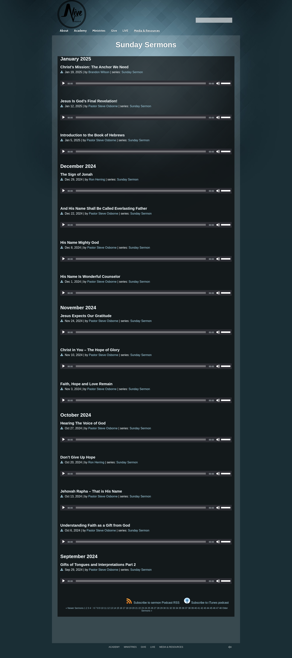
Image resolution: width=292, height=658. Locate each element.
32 (170, 608)
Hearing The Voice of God (83, 423)
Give (114, 30)
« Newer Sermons (75, 608)
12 (108, 608)
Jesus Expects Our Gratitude (86, 316)
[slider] (141, 83)
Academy (80, 30)
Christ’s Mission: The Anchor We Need (94, 67)
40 (195, 608)
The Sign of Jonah (76, 174)
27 (155, 608)
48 (220, 608)
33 (174, 608)
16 (121, 608)
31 (167, 608)
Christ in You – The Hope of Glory (90, 350)
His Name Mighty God (79, 242)
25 (149, 608)
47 (217, 608)
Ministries (98, 30)
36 (183, 608)
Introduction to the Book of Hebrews (92, 135)
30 (164, 608)
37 (186, 608)
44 (208, 608)
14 (114, 608)
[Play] (63, 83)
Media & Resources (147, 30)
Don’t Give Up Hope (77, 457)
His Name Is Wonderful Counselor (90, 276)
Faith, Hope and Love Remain (86, 384)
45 (211, 608)
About (64, 30)
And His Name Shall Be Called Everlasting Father (103, 208)
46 (214, 608)
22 (139, 608)
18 (127, 608)
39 (192, 608)
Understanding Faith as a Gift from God (95, 525)
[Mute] (218, 83)
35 (180, 608)
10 (102, 608)
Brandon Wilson (99, 72)
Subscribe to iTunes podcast (206, 602)
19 (130, 608)
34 (177, 608)
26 (152, 608)
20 (133, 608)
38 (189, 608)
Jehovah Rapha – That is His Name (91, 491)
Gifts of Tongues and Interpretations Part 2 (98, 565)
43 (205, 608)
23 (143, 608)
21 (136, 608)
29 (161, 608)
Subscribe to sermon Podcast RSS (152, 602)
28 (158, 608)
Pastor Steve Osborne (103, 106)
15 (118, 608)
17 (124, 608)
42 (202, 608)
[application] (146, 83)
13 (111, 608)
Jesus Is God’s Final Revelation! (88, 101)
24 (146, 608)
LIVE (125, 30)
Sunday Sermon (132, 72)
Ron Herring (97, 179)
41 (198, 608)
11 (105, 608)
